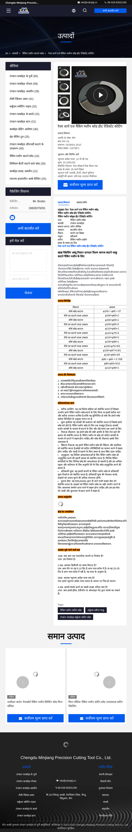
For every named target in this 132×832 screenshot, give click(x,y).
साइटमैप (105, 808)
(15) (24, 114)
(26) (24, 91)
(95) (24, 76)
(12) (24, 171)
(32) (23, 106)
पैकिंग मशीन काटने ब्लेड (33, 53)
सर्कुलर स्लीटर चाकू (96, 610)
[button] (22, 682)
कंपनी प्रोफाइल (105, 774)
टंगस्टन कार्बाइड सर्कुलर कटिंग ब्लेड (75, 617)
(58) (24, 83)
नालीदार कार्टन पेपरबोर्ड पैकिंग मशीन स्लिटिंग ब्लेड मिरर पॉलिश (35, 704)
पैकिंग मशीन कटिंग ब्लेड (70, 610)
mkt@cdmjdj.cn (87, 2)
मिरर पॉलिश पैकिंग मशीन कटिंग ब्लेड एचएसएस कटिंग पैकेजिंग (95, 704)
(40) (24, 129)
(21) (23, 121)
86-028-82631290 (115, 2)
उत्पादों (15, 53)
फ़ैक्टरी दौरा (105, 781)
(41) (22, 98)
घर (7, 53)
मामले (105, 802)
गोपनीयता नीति (106, 815)
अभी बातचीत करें (110, 10)
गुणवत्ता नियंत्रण (106, 788)
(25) (19, 136)
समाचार (105, 795)
